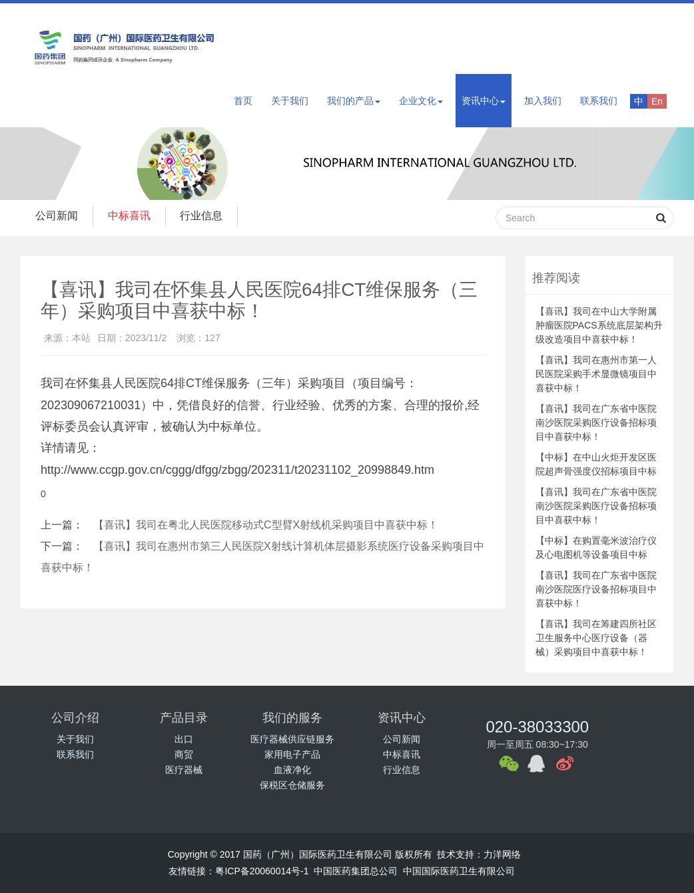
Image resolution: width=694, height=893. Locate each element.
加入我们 (542, 100)
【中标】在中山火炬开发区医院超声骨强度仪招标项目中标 (596, 464)
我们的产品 (353, 100)
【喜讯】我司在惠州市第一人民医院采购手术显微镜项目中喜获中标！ (596, 374)
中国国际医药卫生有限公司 (459, 871)
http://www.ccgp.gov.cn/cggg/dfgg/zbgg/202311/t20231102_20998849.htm (237, 469)
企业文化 (421, 100)
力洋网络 (502, 854)
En (657, 101)
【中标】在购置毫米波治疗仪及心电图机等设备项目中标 (596, 547)
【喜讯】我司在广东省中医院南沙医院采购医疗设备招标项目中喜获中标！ (596, 422)
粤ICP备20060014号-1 (261, 871)
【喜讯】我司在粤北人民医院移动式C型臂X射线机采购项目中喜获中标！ (265, 524)
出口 (183, 739)
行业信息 (211, 215)
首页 (243, 100)
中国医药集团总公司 (356, 871)
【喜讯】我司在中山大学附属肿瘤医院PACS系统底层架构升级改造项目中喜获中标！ (599, 325)
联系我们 (598, 100)
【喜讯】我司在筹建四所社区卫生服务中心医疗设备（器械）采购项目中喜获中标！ (596, 637)
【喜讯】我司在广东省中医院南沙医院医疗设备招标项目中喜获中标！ (596, 589)
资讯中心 (484, 100)
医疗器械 (183, 769)
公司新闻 (58, 215)
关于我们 (289, 100)
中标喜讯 (135, 215)
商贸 (183, 754)
